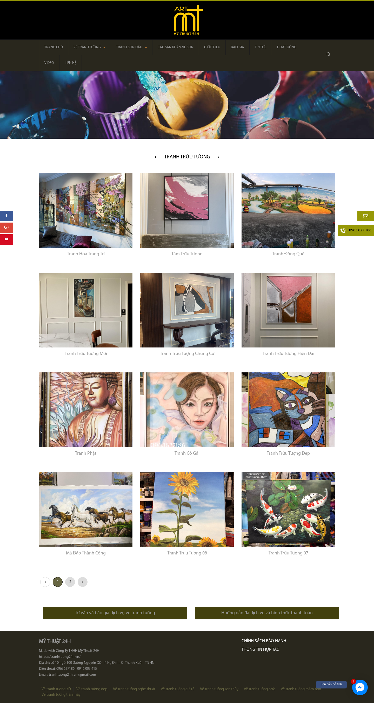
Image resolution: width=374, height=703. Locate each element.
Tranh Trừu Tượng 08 (187, 553)
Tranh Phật (85, 453)
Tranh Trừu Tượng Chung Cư (187, 353)
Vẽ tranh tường (89, 47)
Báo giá (237, 47)
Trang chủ (53, 47)
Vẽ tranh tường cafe (259, 689)
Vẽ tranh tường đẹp (92, 689)
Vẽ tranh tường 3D (56, 689)
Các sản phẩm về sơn (175, 47)
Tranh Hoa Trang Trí (86, 254)
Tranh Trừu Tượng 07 (288, 553)
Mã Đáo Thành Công (86, 553)
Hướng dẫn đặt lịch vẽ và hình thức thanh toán (267, 613)
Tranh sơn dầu (131, 47)
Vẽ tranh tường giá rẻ (178, 689)
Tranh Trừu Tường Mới (86, 353)
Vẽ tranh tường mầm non (301, 689)
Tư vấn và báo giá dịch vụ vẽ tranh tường (115, 613)
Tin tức (260, 47)
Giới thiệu (212, 47)
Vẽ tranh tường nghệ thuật (134, 689)
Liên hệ (70, 63)
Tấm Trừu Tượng (187, 254)
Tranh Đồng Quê (288, 254)
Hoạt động (286, 47)
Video (49, 63)
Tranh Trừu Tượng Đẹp (288, 453)
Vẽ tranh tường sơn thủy (219, 689)
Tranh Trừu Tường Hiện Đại (288, 353)
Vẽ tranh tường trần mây (61, 695)
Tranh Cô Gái (187, 453)
